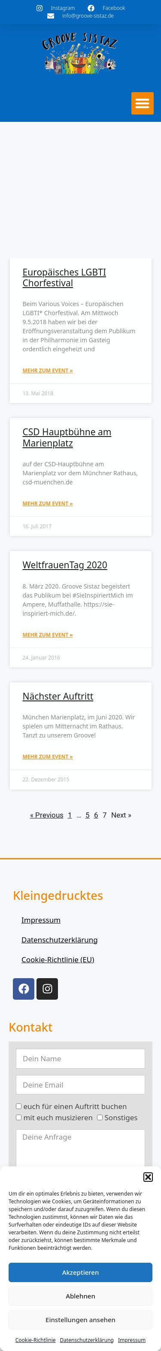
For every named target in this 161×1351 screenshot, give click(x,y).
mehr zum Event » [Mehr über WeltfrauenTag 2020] (48, 634)
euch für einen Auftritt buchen (75, 1106)
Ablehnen (80, 1296)
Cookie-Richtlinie (35, 1340)
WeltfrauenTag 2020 (65, 565)
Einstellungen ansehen (80, 1319)
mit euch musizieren (58, 1117)
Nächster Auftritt (58, 696)
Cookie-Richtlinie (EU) (57, 959)
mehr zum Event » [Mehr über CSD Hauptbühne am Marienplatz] (48, 503)
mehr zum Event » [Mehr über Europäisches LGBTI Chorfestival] (48, 370)
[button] (148, 1177)
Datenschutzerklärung (87, 1340)
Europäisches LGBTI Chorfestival (64, 277)
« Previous (47, 815)
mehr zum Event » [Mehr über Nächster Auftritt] (48, 756)
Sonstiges (121, 1117)
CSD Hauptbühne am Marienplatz (67, 437)
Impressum (132, 1340)
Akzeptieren (80, 1272)
